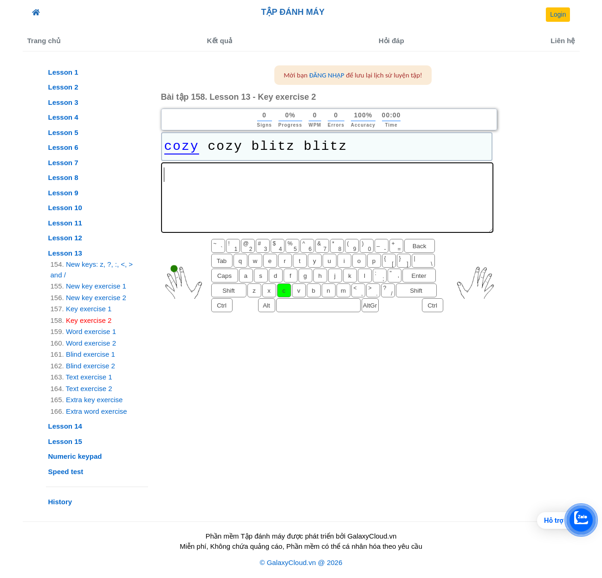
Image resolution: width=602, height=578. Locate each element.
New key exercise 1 (96, 286)
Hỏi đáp (391, 41)
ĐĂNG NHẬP (326, 75)
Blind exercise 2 (90, 366)
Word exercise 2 (91, 343)
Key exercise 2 (88, 320)
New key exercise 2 (96, 298)
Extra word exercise (96, 411)
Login (558, 14)
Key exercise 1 (88, 309)
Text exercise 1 (89, 377)
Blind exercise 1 (90, 354)
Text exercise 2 (89, 388)
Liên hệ (562, 41)
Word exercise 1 (91, 331)
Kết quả (219, 41)
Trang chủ (44, 41)
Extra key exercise (94, 400)
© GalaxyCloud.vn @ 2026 (300, 562)
